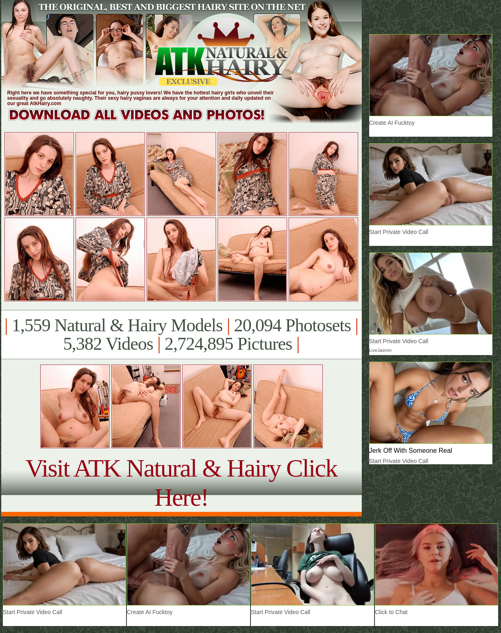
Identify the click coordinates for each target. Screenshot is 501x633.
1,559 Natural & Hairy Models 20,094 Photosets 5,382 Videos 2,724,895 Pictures (181, 334)
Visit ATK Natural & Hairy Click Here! (181, 482)
